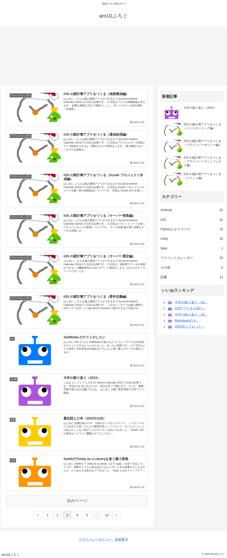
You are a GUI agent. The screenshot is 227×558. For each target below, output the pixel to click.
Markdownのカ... (187, 320)
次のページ (77, 500)
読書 (191, 277)
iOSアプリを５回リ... (190, 308)
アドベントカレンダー (191, 258)
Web (191, 248)
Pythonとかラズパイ (191, 229)
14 (106, 515)
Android (191, 210)
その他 (191, 268)
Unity (191, 239)
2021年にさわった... (189, 326)
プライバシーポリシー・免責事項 (103, 539)
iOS (191, 220)
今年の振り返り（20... (191, 302)
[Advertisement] (113, 56)
